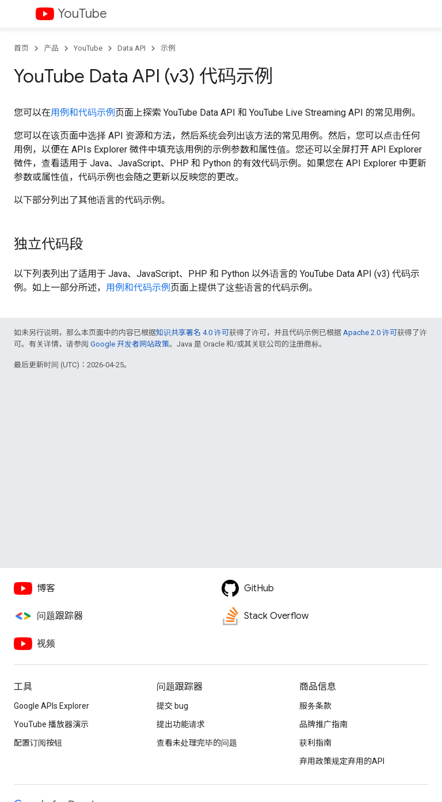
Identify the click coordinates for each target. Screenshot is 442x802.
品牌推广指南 (323, 724)
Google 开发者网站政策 (129, 344)
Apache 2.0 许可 (370, 332)
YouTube (82, 13)
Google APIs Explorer (51, 705)
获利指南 (315, 742)
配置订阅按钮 (38, 742)
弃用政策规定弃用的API (341, 761)
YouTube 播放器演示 (51, 724)
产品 (51, 48)
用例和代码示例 (83, 112)
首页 (21, 48)
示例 (168, 48)
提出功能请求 (181, 724)
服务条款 (315, 705)
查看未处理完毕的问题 (197, 742)
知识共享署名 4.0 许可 (192, 332)
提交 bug (172, 705)
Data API (131, 48)
